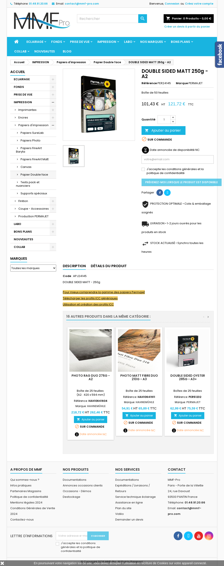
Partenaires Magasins (25, 491)
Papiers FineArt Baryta (29, 150)
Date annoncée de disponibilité (172, 150)
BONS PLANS (180, 42)
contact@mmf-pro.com (82, 3)
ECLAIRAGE (34, 42)
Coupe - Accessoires (33, 209)
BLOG (67, 51)
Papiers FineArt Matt (35, 159)
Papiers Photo (30, 140)
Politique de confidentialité (29, 497)
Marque (182, 83)
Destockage (71, 497)
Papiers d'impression (33, 125)
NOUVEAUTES (44, 51)
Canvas (26, 167)
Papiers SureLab (32, 133)
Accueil (17, 71)
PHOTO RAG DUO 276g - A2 (91, 377)
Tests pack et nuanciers (27, 184)
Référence (149, 83)
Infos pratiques (21, 485)
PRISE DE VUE (79, 42)
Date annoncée (91, 434)
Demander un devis (129, 519)
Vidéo (119, 514)
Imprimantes (27, 110)
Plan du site (123, 508)
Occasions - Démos (77, 491)
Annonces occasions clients (83, 485)
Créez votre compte (199, 3)
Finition (23, 201)
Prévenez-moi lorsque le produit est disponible (181, 182)
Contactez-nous (22, 519)
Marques (18, 258)
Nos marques (151, 42)
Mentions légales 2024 (26, 502)
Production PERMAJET (33, 216)
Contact (177, 469)
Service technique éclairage (135, 497)
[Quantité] (164, 119)
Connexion (172, 3)
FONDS (56, 42)
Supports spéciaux (34, 193)
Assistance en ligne (129, 502)
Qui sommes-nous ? (24, 480)
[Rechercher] (112, 18)
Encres (23, 117)
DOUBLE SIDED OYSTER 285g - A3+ (187, 377)
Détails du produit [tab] (109, 265)
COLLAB (20, 51)
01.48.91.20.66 (38, 3)
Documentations (74, 480)
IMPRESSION (106, 42)
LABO (128, 42)
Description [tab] (74, 265)
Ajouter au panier (163, 130)
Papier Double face (34, 174)
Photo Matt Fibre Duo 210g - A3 (139, 377)
